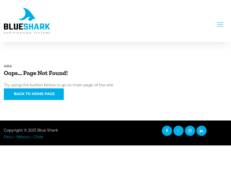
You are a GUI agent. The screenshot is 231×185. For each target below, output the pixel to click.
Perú (8, 136)
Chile (38, 136)
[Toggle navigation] (220, 21)
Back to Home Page (34, 93)
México (23, 136)
